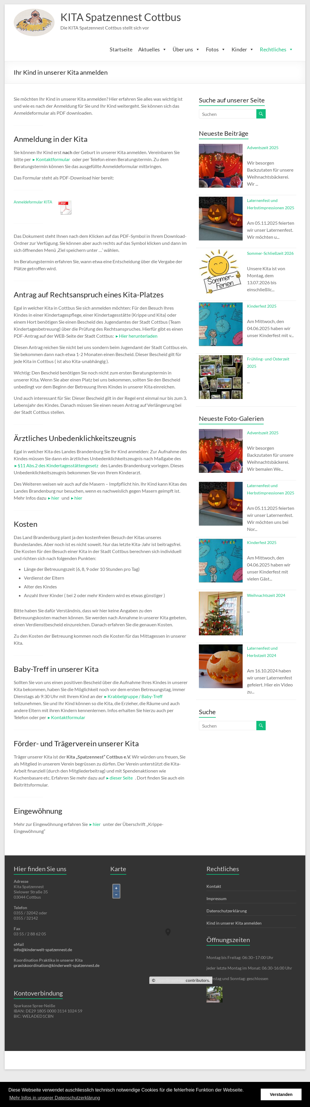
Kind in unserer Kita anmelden (234, 923)
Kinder (243, 49)
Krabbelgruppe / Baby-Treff (135, 696)
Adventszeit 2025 (263, 147)
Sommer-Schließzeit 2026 (270, 253)
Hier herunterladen (138, 336)
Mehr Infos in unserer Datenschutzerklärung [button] (54, 1097)
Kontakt (213, 886)
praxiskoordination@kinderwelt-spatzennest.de (56, 965)
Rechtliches (276, 49)
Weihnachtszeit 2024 (266, 595)
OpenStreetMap (170, 980)
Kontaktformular (53, 159)
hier (97, 824)
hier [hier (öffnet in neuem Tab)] (55, 498)
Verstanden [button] (281, 1094)
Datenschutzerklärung (226, 910)
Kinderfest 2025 (261, 306)
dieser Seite (121, 777)
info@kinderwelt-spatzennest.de (43, 949)
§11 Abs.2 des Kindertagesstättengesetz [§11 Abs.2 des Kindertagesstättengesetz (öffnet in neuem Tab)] (58, 465)
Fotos (216, 49)
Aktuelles (152, 49)
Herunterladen (65, 207)
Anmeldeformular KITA (33, 202)
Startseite (121, 49)
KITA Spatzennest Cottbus (120, 17)
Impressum (216, 898)
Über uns (186, 49)
